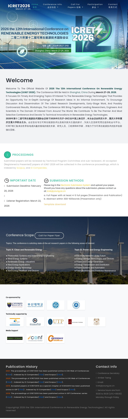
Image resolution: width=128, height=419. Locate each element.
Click (9, 375)
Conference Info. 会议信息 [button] (52, 5)
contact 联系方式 (113, 5)
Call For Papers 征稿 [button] (75, 5)
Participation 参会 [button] (95, 5)
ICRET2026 (19, 6)
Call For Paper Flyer (49, 235)
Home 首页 (36, 5)
